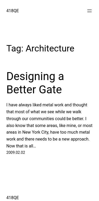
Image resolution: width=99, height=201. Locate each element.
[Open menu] (89, 11)
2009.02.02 (15, 152)
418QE (12, 10)
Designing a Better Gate (35, 83)
